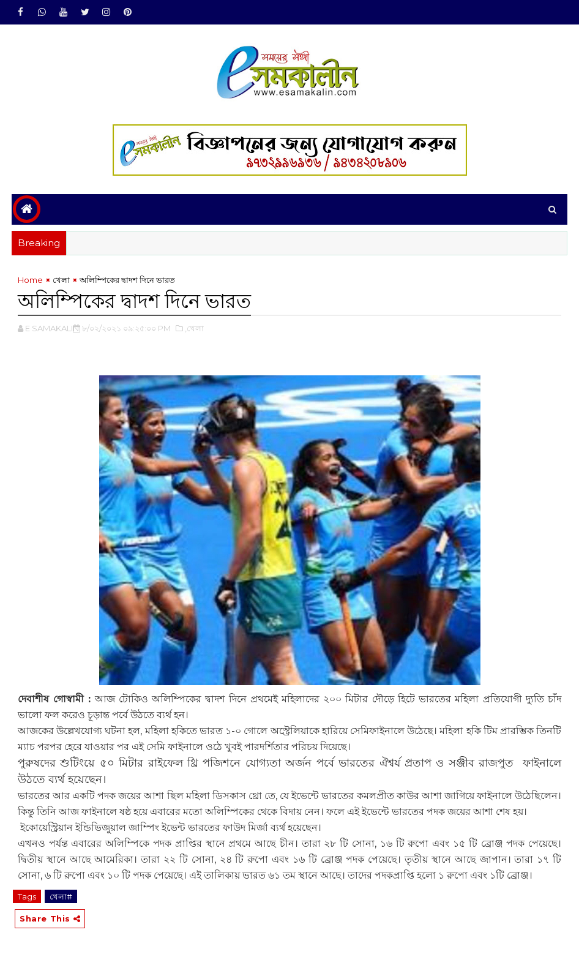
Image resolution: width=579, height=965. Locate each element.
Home (30, 280)
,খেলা (194, 328)
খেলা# (61, 896)
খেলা (61, 280)
